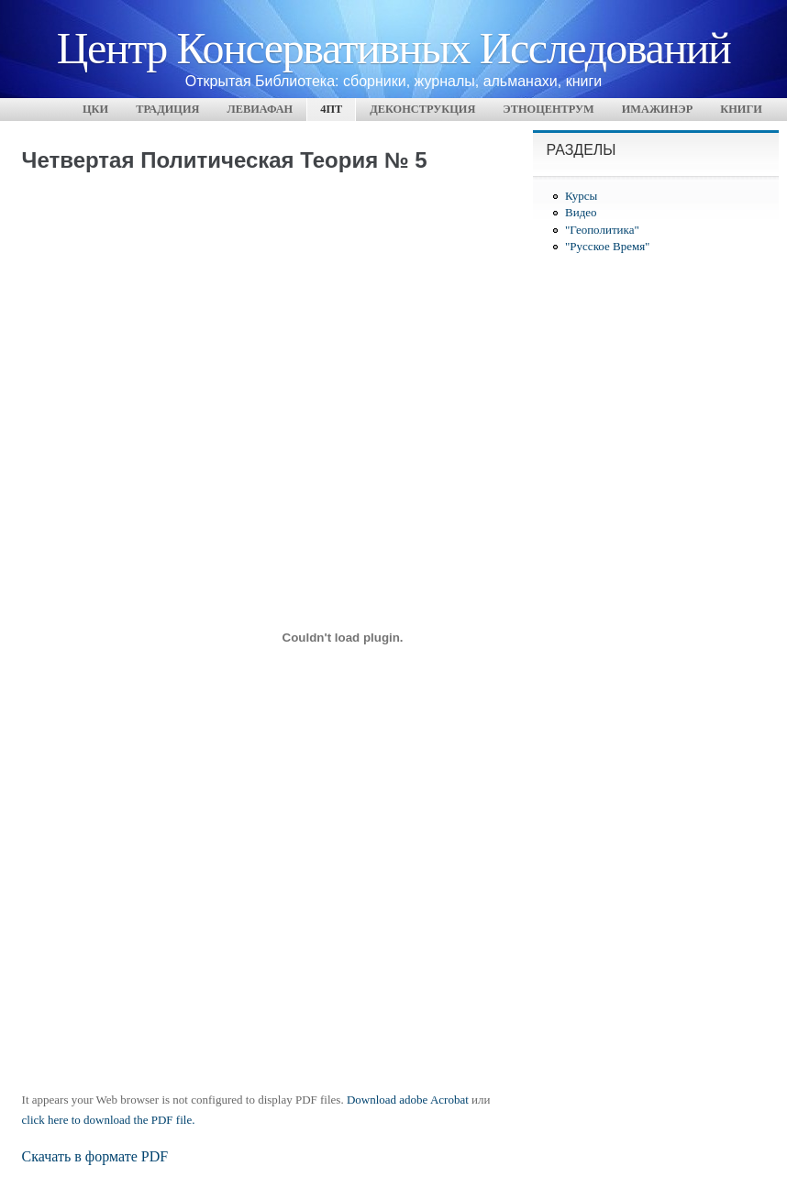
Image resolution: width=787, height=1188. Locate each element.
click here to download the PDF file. (108, 1120)
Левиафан (260, 109)
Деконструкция (422, 109)
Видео (581, 212)
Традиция (167, 109)
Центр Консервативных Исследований (393, 46)
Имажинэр (657, 109)
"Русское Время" (607, 246)
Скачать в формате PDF (95, 1156)
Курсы (581, 196)
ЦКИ (95, 109)
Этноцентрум (548, 109)
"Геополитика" (602, 229)
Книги (741, 109)
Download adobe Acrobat (409, 1099)
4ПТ (331, 109)
